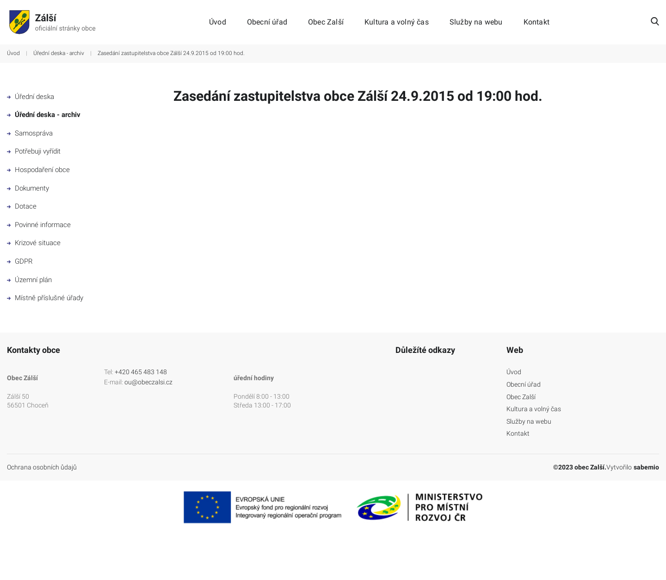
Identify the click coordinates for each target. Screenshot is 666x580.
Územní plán (29, 280)
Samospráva (30, 133)
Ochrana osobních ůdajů (42, 467)
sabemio (646, 467)
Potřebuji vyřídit (34, 151)
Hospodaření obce (38, 170)
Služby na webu (476, 22)
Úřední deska (30, 97)
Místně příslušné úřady (45, 298)
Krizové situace (34, 243)
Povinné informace (39, 225)
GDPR (20, 261)
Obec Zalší (326, 22)
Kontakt (536, 22)
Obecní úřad (267, 22)
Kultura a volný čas (396, 22)
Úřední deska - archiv (58, 53)
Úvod (217, 22)
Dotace (22, 206)
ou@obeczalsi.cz (148, 382)
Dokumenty (28, 188)
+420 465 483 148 (141, 372)
